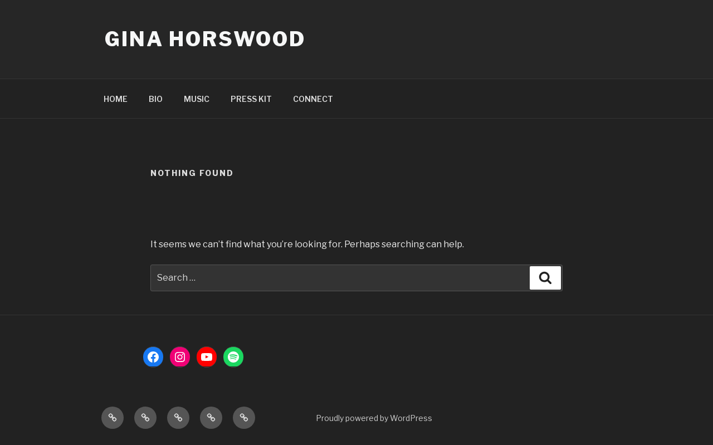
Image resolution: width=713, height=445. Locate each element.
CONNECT (313, 99)
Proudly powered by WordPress (374, 418)
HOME (116, 99)
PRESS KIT (251, 99)
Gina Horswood (205, 39)
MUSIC (196, 99)
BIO (156, 99)
